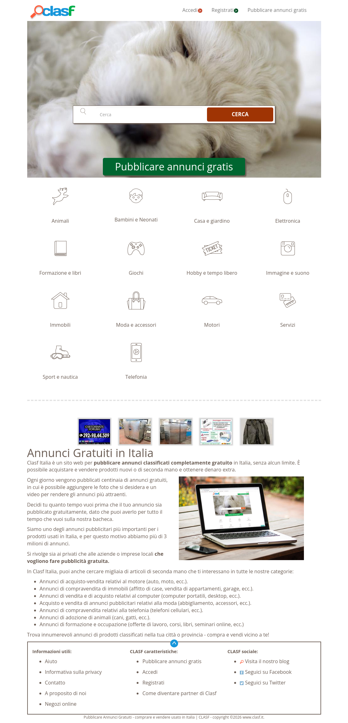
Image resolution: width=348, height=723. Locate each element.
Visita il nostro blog (264, 661)
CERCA (240, 114)
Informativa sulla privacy (73, 671)
